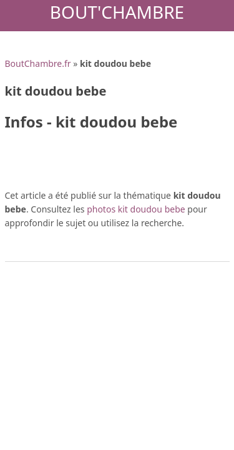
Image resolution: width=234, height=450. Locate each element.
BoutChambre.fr (38, 63)
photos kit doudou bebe (136, 209)
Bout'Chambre (117, 12)
